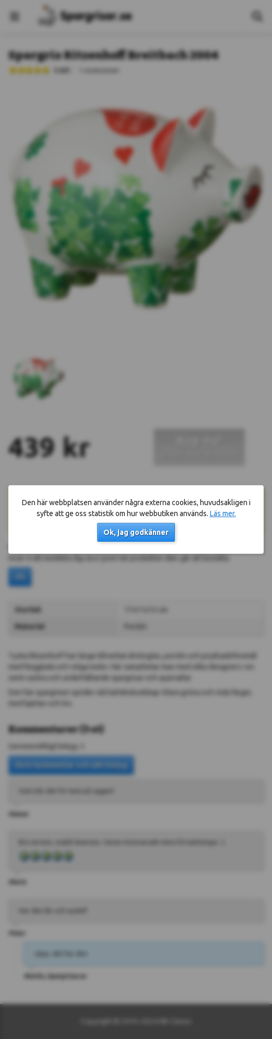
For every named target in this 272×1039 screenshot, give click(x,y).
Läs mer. (223, 513)
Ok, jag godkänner (136, 532)
